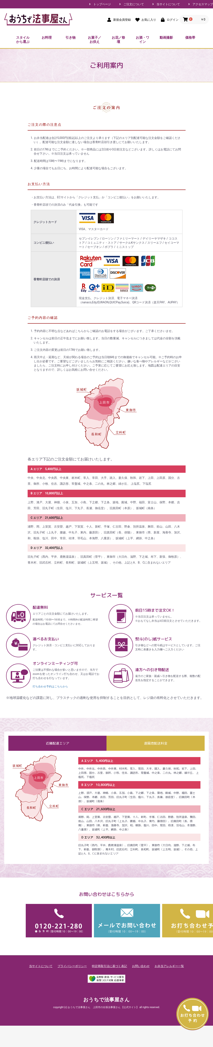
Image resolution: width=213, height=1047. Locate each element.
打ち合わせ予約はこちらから (50, 686)
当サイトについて (168, 4)
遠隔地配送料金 (155, 743)
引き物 (70, 38)
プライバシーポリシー (72, 966)
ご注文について (133, 4)
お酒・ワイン (142, 40)
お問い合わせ (141, 966)
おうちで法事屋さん (106, 1000)
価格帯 (190, 38)
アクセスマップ (202, 4)
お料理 (47, 38)
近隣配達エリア (57, 743)
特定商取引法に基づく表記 (109, 966)
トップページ (102, 4)
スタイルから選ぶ (23, 40)
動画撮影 (166, 38)
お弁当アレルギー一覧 (169, 966)
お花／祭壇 (118, 40)
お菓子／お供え (94, 40)
